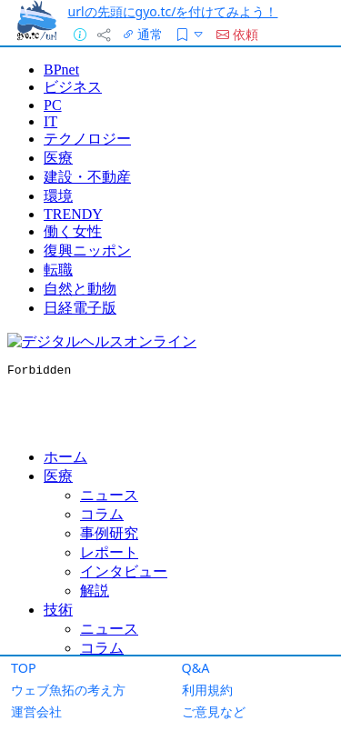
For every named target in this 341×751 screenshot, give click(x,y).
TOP (23, 667)
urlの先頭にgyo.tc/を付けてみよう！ (173, 11)
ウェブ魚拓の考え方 (68, 689)
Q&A (196, 667)
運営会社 (36, 711)
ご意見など (214, 711)
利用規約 (207, 689)
